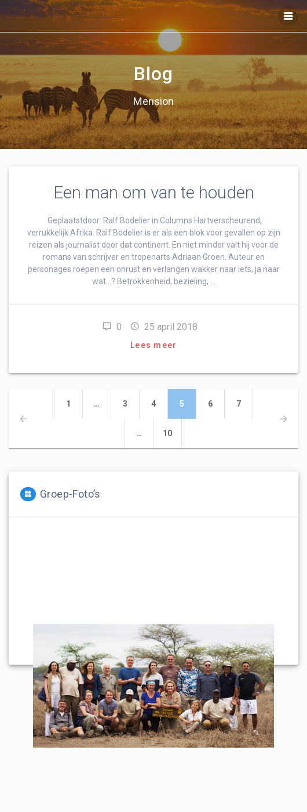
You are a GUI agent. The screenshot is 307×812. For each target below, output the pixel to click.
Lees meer (153, 345)
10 (172, 432)
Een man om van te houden (153, 192)
